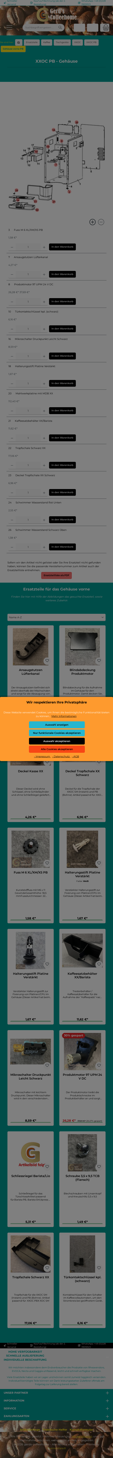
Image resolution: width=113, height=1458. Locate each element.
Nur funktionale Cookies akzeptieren (57, 732)
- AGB (75, 756)
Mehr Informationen (64, 716)
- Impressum (42, 756)
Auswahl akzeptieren (56, 741)
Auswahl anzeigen (56, 724)
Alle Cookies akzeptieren (57, 749)
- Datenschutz (61, 756)
